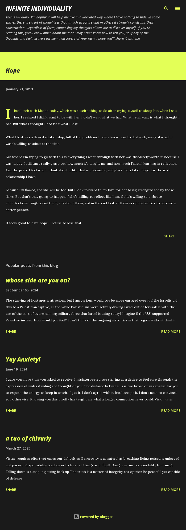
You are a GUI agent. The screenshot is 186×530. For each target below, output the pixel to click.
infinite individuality (39, 8)
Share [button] (169, 236)
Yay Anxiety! (23, 359)
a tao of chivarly (28, 438)
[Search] (166, 8)
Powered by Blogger (93, 516)
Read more (170, 331)
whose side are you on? (38, 280)
